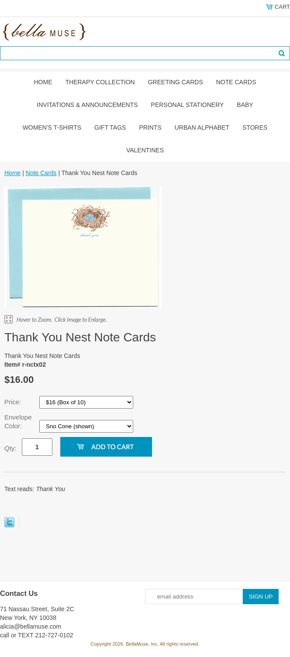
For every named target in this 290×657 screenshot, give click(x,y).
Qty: (10, 448)
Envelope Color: (18, 421)
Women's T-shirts (52, 127)
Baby (245, 104)
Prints (150, 127)
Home (43, 82)
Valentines (145, 150)
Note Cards (236, 82)
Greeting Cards (175, 82)
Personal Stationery (187, 104)
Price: (13, 402)
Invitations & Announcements (87, 104)
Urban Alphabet (202, 127)
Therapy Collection (100, 82)
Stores (254, 127)
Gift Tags (110, 127)
